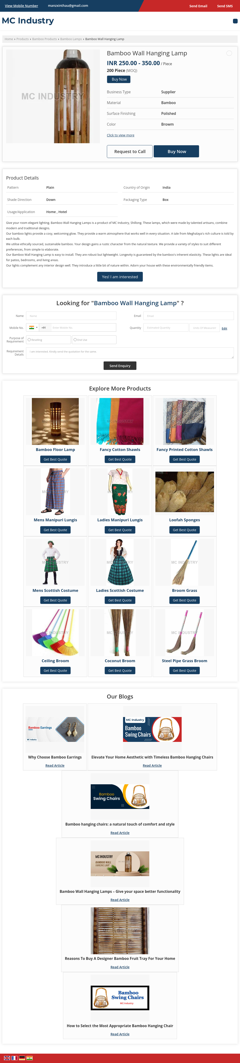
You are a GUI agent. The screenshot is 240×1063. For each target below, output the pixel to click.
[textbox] (204, 327)
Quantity (135, 328)
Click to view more (120, 135)
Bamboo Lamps (71, 39)
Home (9, 39)
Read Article (54, 765)
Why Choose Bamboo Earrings (55, 757)
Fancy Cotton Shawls (120, 449)
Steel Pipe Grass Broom (184, 660)
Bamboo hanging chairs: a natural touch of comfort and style (120, 824)
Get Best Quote (55, 459)
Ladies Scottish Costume (120, 590)
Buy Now (119, 79)
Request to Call (130, 151)
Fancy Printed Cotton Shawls (185, 449)
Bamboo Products (44, 39)
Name (20, 316)
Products (22, 39)
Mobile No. (16, 328)
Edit (224, 329)
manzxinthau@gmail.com (68, 5)
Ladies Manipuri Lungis (119, 519)
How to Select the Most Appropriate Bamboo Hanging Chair (120, 1025)
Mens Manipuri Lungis (55, 519)
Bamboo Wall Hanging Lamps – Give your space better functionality (120, 891)
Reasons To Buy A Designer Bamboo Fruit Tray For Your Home (120, 958)
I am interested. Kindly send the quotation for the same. (130, 353)
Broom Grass (184, 590)
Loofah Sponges (184, 519)
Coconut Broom (120, 660)
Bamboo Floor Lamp (55, 449)
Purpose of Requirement (15, 340)
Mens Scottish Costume (55, 590)
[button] (21, 6)
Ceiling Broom (55, 660)
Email (137, 316)
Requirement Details (15, 353)
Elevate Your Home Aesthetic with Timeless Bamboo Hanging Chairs (152, 757)
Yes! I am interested (120, 276)
